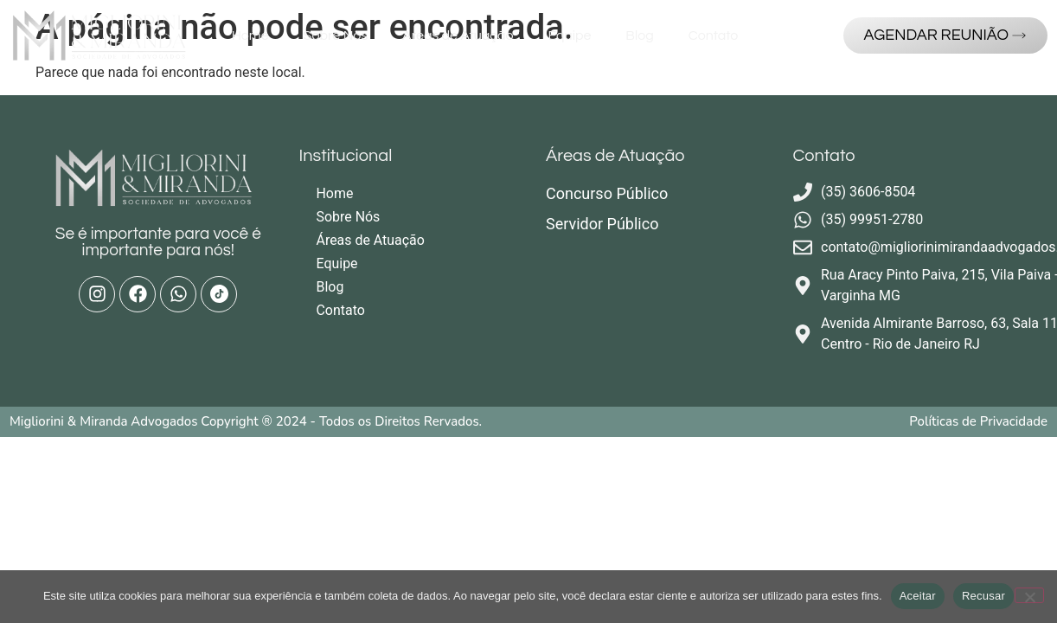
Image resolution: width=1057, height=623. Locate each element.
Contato (714, 35)
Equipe (570, 35)
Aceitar (918, 595)
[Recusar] (1029, 595)
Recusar (983, 595)
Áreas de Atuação (457, 35)
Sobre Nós (336, 35)
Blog (639, 35)
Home (250, 35)
